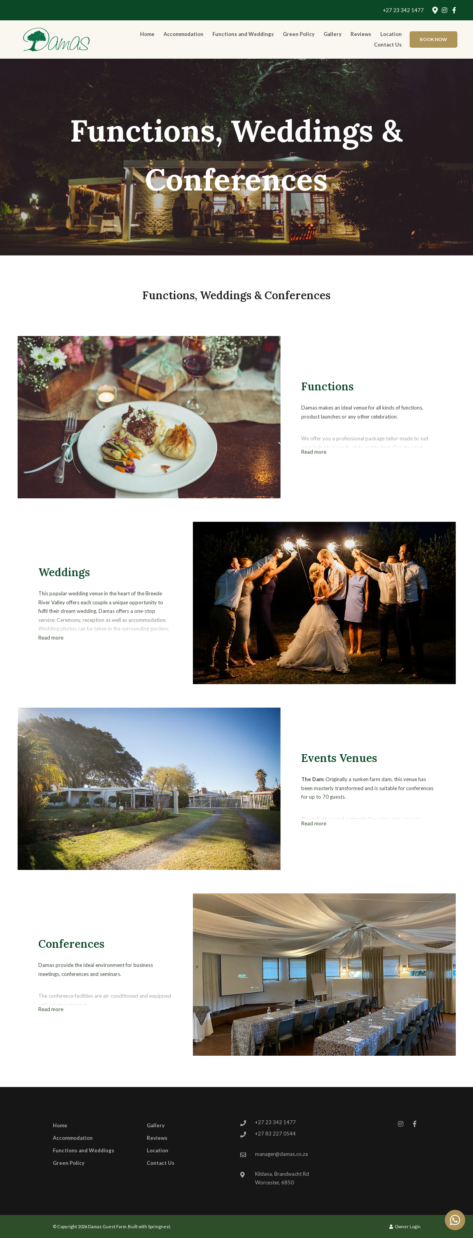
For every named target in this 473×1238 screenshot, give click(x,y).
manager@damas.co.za (281, 1154)
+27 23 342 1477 (403, 10)
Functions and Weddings (243, 34)
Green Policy (299, 34)
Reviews (361, 34)
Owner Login (405, 1226)
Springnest (159, 1226)
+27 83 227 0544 (275, 1133)
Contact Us (388, 44)
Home (147, 34)
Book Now (433, 39)
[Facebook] (454, 10)
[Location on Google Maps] (435, 10)
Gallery (333, 34)
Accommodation (183, 34)
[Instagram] (444, 10)
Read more (313, 452)
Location (391, 34)
